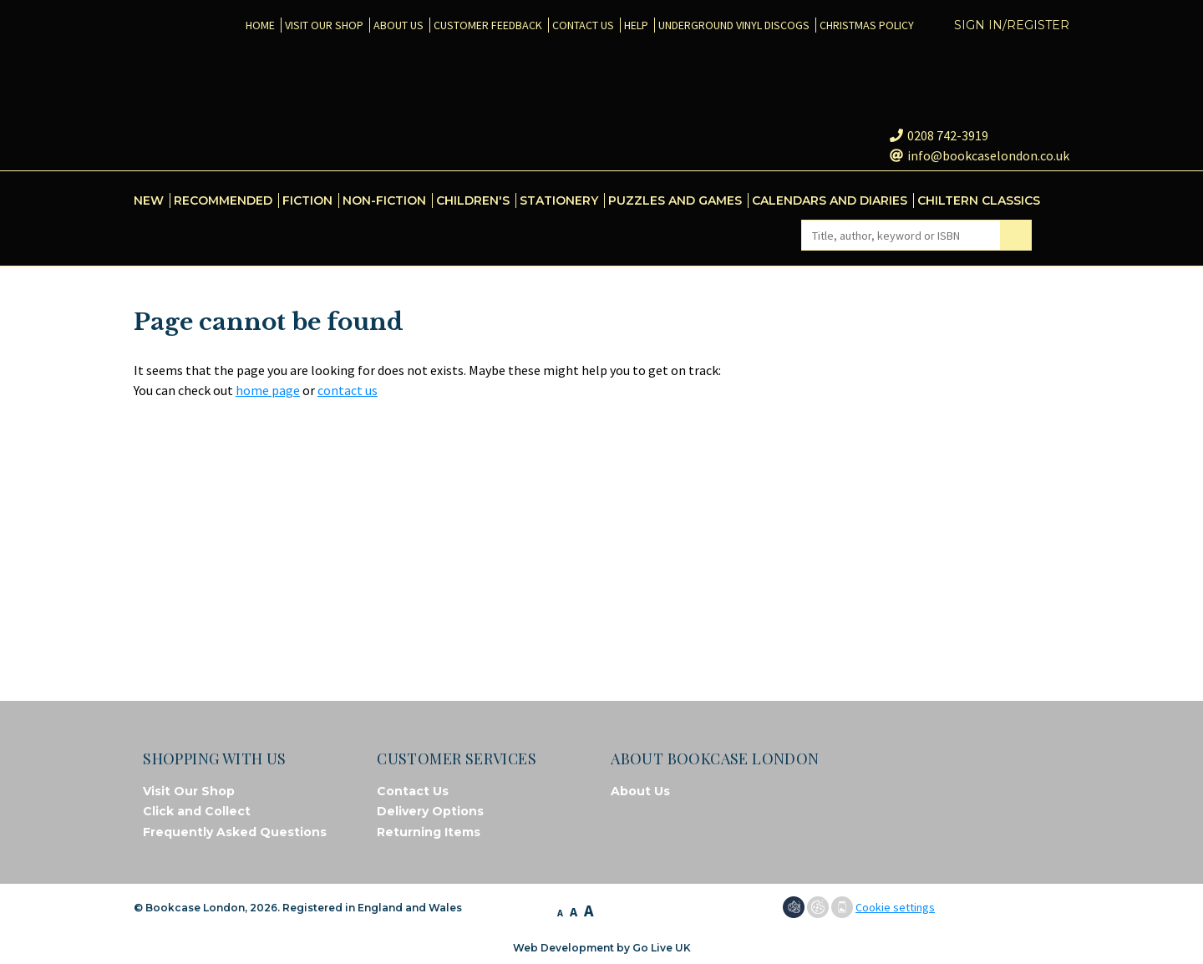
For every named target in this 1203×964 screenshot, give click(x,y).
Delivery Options (430, 811)
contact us (347, 390)
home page (268, 390)
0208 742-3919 (939, 135)
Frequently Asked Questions (235, 832)
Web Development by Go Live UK (602, 947)
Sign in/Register (1011, 25)
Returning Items (428, 832)
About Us (640, 791)
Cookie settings (895, 907)
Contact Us (413, 791)
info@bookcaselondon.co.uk (979, 155)
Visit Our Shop (189, 791)
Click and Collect (197, 811)
